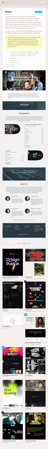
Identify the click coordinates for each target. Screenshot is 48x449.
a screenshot (9, 33)
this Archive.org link (13, 45)
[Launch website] (45, 277)
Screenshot (38, 11)
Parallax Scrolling (35, 53)
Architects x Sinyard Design (9, 441)
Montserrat (12, 62)
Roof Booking (5, 408)
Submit (24, 244)
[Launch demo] (45, 342)
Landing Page (27, 311)
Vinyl (34, 55)
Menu (7, 2)
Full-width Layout (14, 53)
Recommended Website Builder (8, 278)
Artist (15, 51)
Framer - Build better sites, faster (10, 277)
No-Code (33, 344)
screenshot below (13, 41)
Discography (36, 51)
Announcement (27, 278)
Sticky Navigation (22, 55)
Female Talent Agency (30, 441)
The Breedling (28, 375)
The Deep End (28, 277)
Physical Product (41, 311)
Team (12, 51)
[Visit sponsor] (22, 277)
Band (19, 51)
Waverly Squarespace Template (33, 342)
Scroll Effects (12, 60)
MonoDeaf (5, 310)
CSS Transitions (30, 51)
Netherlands (28, 53)
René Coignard (6, 326)
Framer (25, 281)
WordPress (31, 16)
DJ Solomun (28, 408)
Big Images (23, 51)
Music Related (13, 58)
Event (32, 278)
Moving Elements (21, 53)
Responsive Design (14, 55)
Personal (37, 344)
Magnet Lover (28, 310)
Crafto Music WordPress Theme (10, 375)
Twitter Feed (29, 55)
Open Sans (17, 62)
